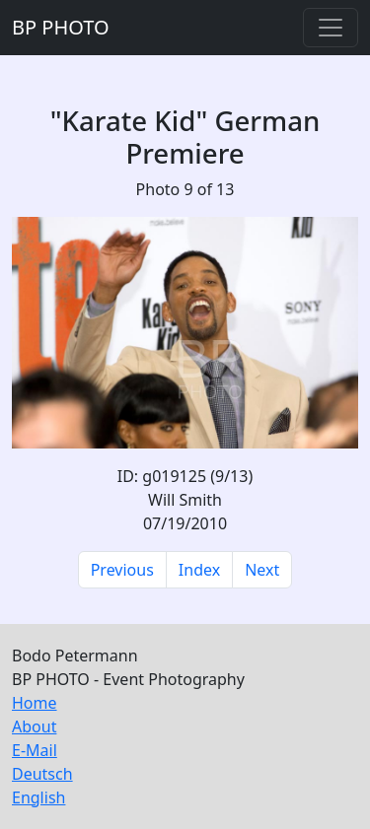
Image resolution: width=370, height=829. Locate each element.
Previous (122, 570)
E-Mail (34, 750)
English (38, 797)
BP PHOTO (61, 27)
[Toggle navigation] (330, 27)
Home (34, 703)
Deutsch (42, 774)
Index (199, 570)
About (34, 726)
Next (262, 570)
